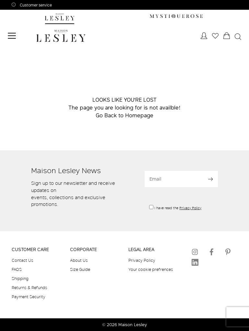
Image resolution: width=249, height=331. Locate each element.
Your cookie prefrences (150, 269)
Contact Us (22, 260)
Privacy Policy (190, 208)
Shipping (20, 278)
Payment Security (28, 296)
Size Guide (80, 269)
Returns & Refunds (29, 287)
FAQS (17, 269)
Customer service (35, 5)
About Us (79, 260)
